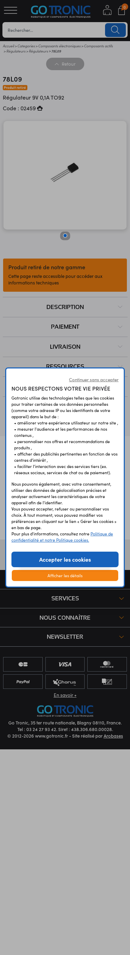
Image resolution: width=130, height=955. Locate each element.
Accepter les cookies (65, 559)
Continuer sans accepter (94, 379)
